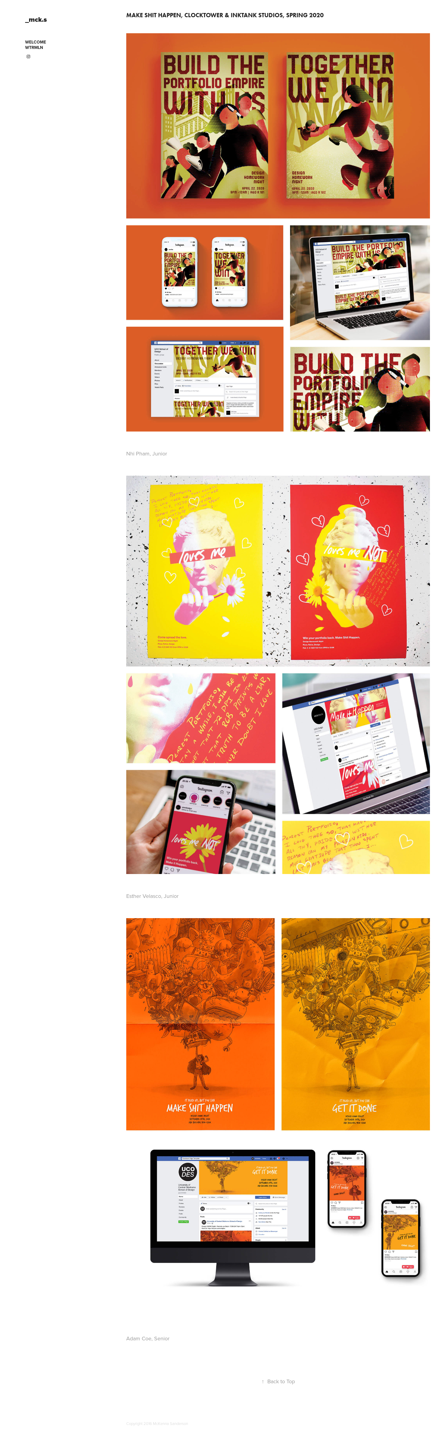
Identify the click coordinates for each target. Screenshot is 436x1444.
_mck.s (36, 19)
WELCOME (35, 42)
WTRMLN (34, 47)
